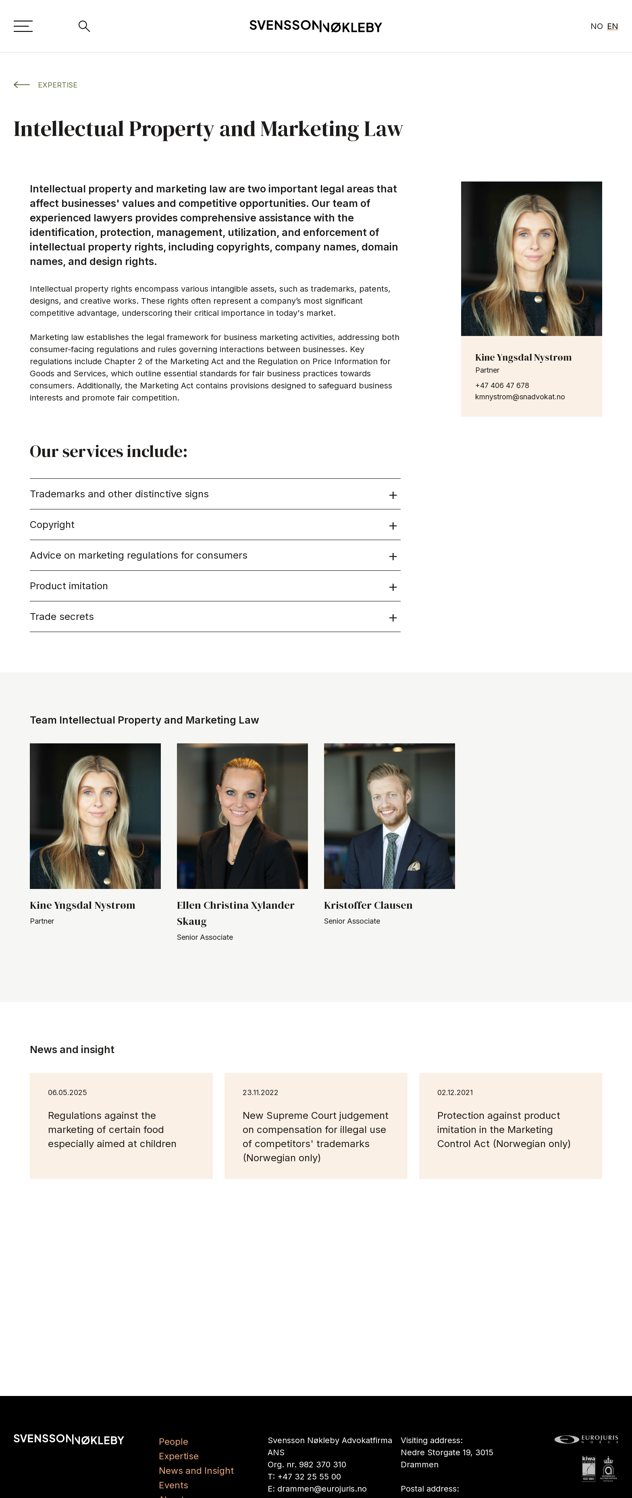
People (173, 1441)
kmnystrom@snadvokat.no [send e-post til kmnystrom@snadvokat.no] (520, 396)
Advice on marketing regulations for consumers (214, 555)
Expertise (179, 1456)
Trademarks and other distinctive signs (214, 494)
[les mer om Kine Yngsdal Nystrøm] (531, 259)
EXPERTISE (45, 85)
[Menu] (24, 26)
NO (595, 26)
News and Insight (196, 1470)
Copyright (214, 524)
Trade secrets (214, 616)
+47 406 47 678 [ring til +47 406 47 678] (502, 385)
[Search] (84, 26)
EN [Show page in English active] (612, 26)
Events (173, 1485)
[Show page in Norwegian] (595, 26)
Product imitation (214, 586)
